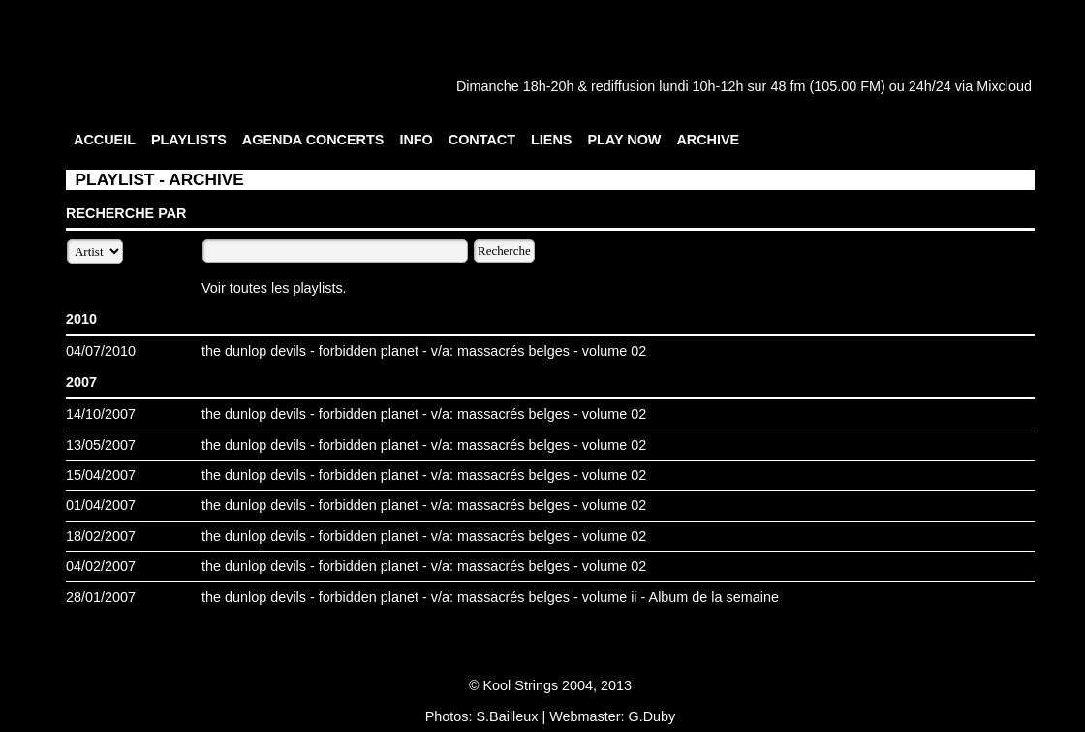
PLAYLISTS (189, 139)
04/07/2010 (101, 351)
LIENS (551, 139)
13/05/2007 (101, 445)
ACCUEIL (105, 139)
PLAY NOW (624, 139)
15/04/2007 (101, 475)
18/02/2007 (101, 536)
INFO (415, 139)
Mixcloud (1004, 86)
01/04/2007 (101, 505)
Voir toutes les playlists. (274, 288)
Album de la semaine (714, 597)
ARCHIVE (707, 139)
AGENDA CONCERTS (313, 139)
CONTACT (482, 139)
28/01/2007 (101, 597)
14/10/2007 (101, 414)
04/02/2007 (101, 566)
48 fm (787, 86)
